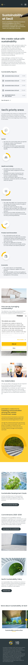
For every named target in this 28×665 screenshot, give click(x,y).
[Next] (26, 620)
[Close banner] (25, 315)
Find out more (6, 590)
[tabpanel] (14, 313)
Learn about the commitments (11, 529)
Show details (20, 339)
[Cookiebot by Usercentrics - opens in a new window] (17, 316)
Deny (14, 348)
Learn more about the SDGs (10, 504)
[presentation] (14, 76)
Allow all (14, 343)
